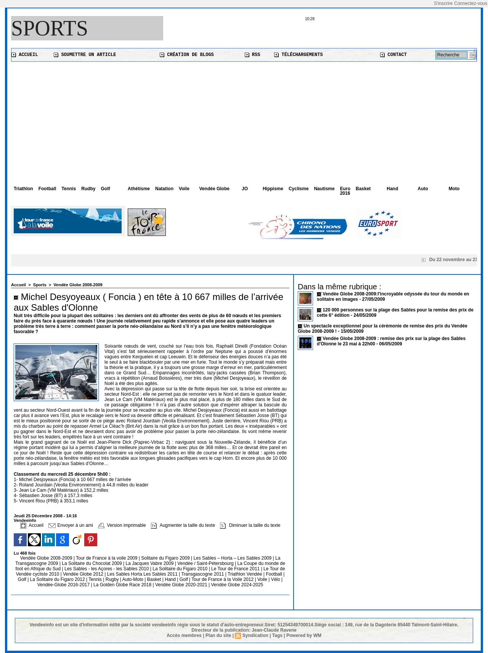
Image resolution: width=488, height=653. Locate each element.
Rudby (88, 188)
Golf (105, 188)
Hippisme (273, 188)
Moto (454, 188)
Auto (423, 188)
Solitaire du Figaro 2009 (166, 558)
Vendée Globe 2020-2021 (182, 584)
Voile (184, 188)
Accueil (24, 55)
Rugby (113, 579)
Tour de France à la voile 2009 (107, 558)
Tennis (68, 188)
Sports (49, 28)
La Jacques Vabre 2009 (150, 563)
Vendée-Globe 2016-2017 (63, 584)
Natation (164, 188)
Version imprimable (122, 525)
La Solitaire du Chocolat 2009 (92, 563)
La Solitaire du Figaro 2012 (58, 579)
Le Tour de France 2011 (235, 568)
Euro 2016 (345, 191)
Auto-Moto (133, 579)
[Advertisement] (244, 119)
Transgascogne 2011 (203, 574)
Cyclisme (299, 188)
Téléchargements (298, 55)
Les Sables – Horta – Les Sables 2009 (233, 558)
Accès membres (184, 635)
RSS (252, 55)
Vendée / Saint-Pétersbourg (206, 563)
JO (245, 188)
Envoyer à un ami (70, 525)
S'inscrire (443, 3)
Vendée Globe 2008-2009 (77, 284)
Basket (363, 188)
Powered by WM (303, 635)
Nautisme (324, 188)
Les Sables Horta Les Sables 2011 (142, 574)
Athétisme (139, 188)
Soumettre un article (85, 55)
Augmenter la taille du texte (183, 525)
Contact (393, 55)
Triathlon (23, 188)
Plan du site (218, 635)
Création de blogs (187, 55)
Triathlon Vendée (245, 574)
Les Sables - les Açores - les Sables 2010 (107, 568)
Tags (277, 635)
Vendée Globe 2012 (83, 574)
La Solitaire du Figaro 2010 (180, 568)
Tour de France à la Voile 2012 (223, 579)
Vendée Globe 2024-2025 (237, 584)
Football (47, 188)
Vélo (275, 579)
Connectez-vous (470, 3)
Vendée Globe (214, 188)
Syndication (255, 635)
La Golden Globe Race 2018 (122, 584)
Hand (392, 188)
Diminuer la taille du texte (250, 525)
